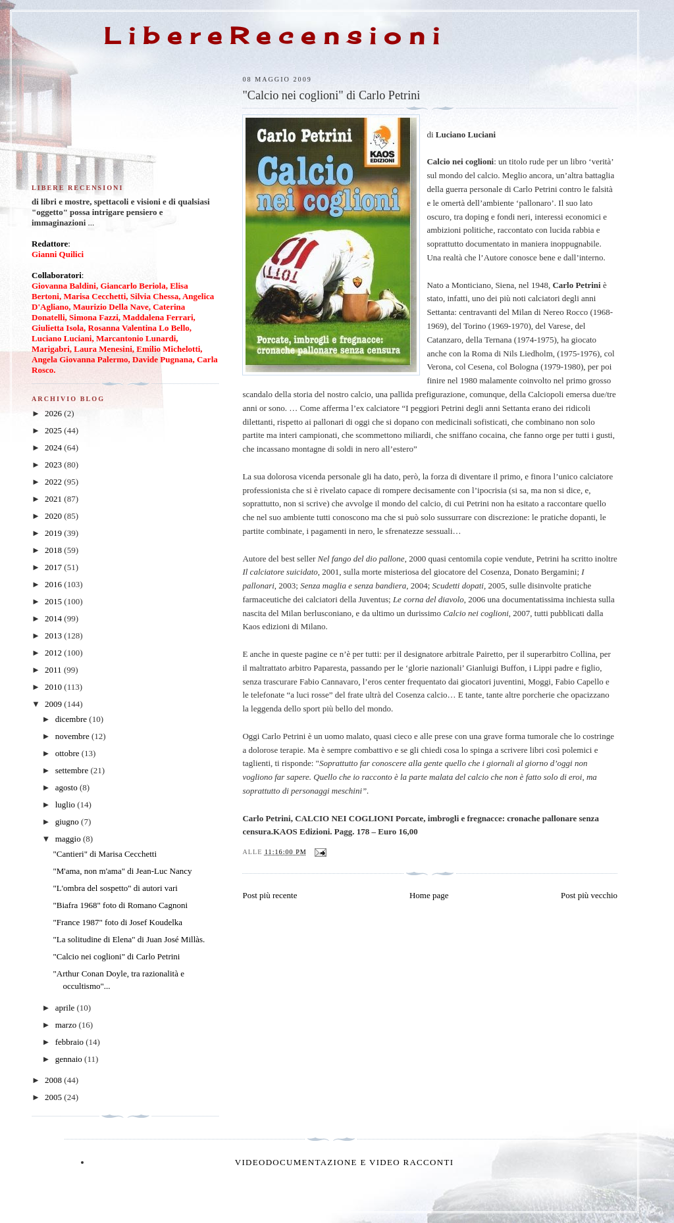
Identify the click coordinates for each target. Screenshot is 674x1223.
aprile (66, 1008)
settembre (73, 770)
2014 (54, 618)
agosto (67, 787)
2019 (54, 533)
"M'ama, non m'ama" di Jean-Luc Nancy (122, 871)
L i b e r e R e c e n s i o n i (271, 35)
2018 (54, 550)
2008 (54, 1080)
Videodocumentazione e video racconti (344, 1162)
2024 (54, 447)
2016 (54, 584)
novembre (73, 736)
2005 (54, 1097)
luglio (66, 804)
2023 (54, 464)
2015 (54, 601)
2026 (54, 413)
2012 (54, 653)
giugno (68, 822)
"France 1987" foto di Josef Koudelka (117, 922)
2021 (54, 499)
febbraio (70, 1042)
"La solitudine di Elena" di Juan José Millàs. (129, 939)
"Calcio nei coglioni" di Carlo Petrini (116, 956)
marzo (67, 1025)
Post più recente (269, 895)
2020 (54, 516)
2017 (54, 567)
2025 (54, 430)
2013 (54, 635)
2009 (54, 704)
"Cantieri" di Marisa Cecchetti (105, 854)
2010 (54, 687)
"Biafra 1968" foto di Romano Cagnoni (120, 905)
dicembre (72, 719)
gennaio (69, 1059)
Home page (429, 895)
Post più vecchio (589, 895)
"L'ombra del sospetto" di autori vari (115, 888)
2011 (54, 670)
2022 (54, 482)
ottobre (68, 753)
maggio (69, 839)
